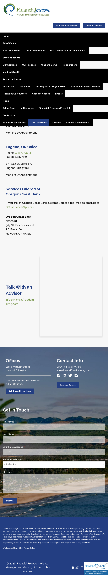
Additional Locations (20, 391)
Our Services (10, 65)
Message (19, 472)
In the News (27, 108)
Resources (9, 86)
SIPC (56, 537)
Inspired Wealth (11, 72)
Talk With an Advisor (14, 122)
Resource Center (12, 79)
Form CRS (18, 548)
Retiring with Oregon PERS (50, 86)
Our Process (29, 65)
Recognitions (70, 65)
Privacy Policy (29, 548)
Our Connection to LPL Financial (68, 50)
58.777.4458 (24, 152)
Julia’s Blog (9, 108)
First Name (19, 421)
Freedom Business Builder (85, 86)
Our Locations (39, 122)
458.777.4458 (74, 367)
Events (59, 93)
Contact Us (9, 115)
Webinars (25, 86)
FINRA (49, 537)
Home (6, 36)
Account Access (94, 25)
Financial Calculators (15, 93)
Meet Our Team (11, 50)
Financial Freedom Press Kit (54, 108)
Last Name (19, 434)
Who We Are (9, 43)
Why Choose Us (11, 57)
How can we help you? (26, 459)
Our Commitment (35, 50)
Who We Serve (49, 65)
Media (6, 101)
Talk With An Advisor (66, 25)
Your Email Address (24, 447)
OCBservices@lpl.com (20, 207)
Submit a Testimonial (78, 122)
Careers (56, 122)
